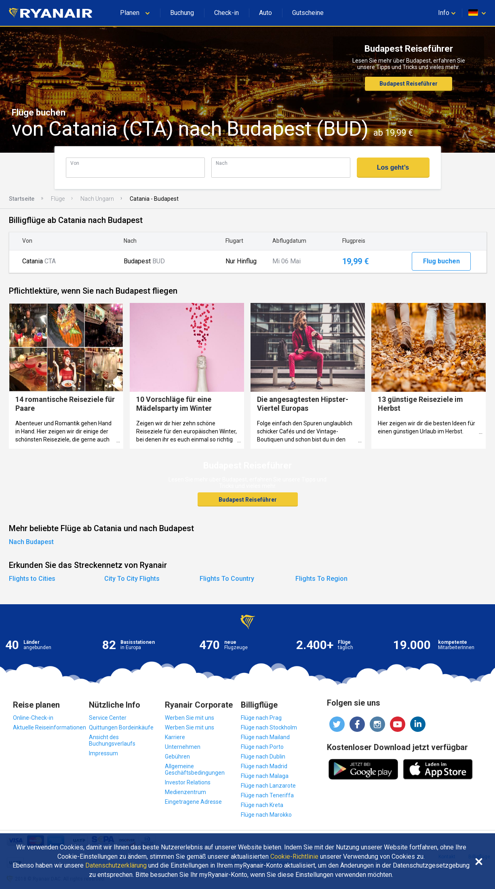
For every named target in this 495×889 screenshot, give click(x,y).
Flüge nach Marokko (266, 814)
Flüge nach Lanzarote (268, 785)
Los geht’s (393, 167)
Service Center (107, 718)
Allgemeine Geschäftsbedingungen (195, 769)
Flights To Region (321, 578)
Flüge (58, 198)
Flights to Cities (32, 578)
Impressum (103, 753)
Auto (265, 13)
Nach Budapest (31, 542)
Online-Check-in (33, 718)
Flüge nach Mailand (265, 737)
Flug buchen (441, 261)
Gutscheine (308, 13)
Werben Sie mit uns (189, 718)
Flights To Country (227, 578)
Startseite (21, 198)
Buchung (182, 13)
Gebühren (177, 756)
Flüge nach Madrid (264, 766)
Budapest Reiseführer (408, 83)
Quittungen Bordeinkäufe (121, 727)
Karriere (175, 737)
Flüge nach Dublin (263, 756)
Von (74, 163)
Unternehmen (182, 747)
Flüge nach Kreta (262, 805)
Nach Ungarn (97, 198)
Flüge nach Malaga (265, 776)
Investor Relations (188, 782)
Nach (221, 163)
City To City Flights (132, 578)
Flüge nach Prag (261, 718)
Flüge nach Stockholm (269, 727)
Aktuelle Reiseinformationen (49, 727)
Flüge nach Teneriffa (267, 795)
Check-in (226, 13)
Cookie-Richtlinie (294, 856)
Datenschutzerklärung (116, 865)
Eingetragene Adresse (193, 802)
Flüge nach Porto (262, 747)
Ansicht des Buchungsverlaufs (112, 740)
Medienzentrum (185, 792)
